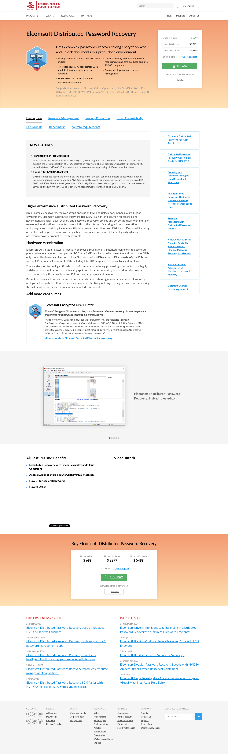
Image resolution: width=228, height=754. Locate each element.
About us (194, 15)
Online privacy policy (150, 728)
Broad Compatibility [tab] (130, 118)
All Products (51, 713)
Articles (97, 728)
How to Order (37, 486)
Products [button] (33, 15)
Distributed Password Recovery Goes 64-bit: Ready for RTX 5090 (179, 157)
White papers (100, 720)
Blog (169, 15)
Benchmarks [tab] (57, 127)
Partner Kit (122, 724)
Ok (198, 716)
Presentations (100, 731)
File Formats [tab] (34, 127)
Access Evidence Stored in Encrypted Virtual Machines (62, 474)
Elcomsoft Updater (54, 724)
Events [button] (51, 15)
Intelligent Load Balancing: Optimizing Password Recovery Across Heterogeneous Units (180, 200)
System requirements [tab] (86, 127)
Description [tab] (34, 118)
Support (180, 15)
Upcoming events (78, 713)
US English (188, 5)
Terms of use (146, 724)
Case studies (99, 735)
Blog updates (76, 720)
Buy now (179, 66)
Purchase (50, 720)
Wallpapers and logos (103, 739)
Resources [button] (69, 15)
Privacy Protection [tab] (97, 118)
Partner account (124, 716)
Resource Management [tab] (63, 118)
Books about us (101, 724)
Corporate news (77, 716)
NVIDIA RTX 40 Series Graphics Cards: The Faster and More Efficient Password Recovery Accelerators (179, 246)
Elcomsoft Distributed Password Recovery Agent (179, 139)
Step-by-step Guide (126, 728)
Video (96, 713)
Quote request (189, 56)
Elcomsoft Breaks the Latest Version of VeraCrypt (152, 655)
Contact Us (146, 716)
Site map (98, 742)
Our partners (123, 713)
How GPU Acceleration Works (47, 480)
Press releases (100, 716)
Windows (179, 80)
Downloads (51, 716)
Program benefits (125, 720)
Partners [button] (88, 15)
